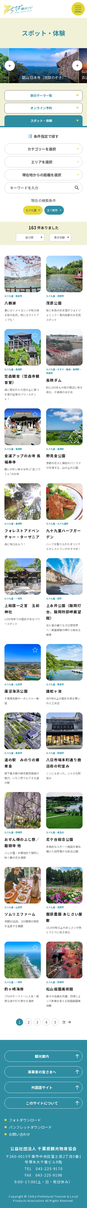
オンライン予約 (41, 108)
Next (77, 65)
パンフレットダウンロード (30, 1127)
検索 (76, 187)
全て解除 (52, 210)
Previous (9, 65)
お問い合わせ (19, 1134)
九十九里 (31, 210)
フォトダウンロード (25, 1120)
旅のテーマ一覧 (41, 95)
